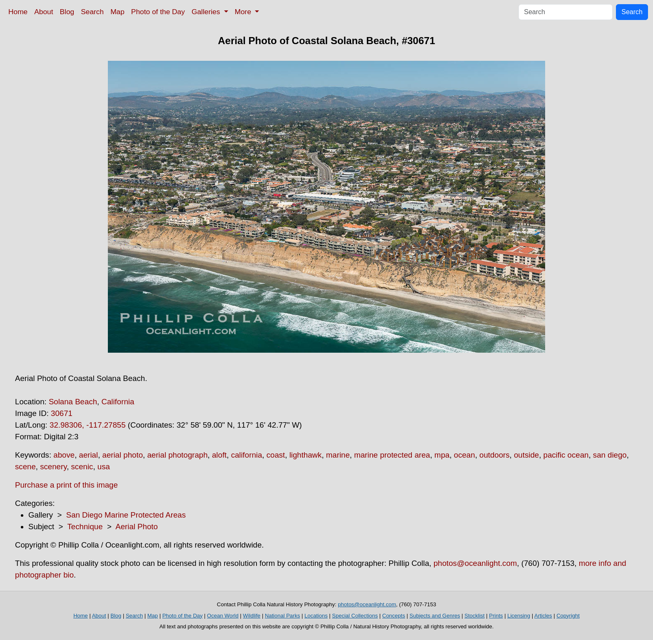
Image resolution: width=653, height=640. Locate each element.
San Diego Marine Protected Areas (126, 515)
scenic (82, 466)
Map (117, 11)
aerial (88, 455)
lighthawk (305, 455)
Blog (67, 11)
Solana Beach (73, 401)
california (246, 455)
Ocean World (223, 616)
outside (526, 455)
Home (17, 11)
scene (25, 466)
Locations (316, 616)
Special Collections (355, 616)
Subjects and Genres (434, 616)
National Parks (282, 616)
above (64, 455)
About (43, 11)
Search (92, 11)
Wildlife (251, 616)
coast (276, 455)
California (117, 401)
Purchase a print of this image (66, 485)
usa (103, 466)
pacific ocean (566, 455)
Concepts (393, 616)
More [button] (244, 11)
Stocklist (474, 616)
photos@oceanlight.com (475, 563)
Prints (496, 616)
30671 (61, 413)
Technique (85, 526)
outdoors (494, 455)
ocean (464, 455)
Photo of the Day (158, 11)
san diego (610, 455)
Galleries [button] (207, 11)
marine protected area (392, 455)
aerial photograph (177, 455)
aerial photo (122, 455)
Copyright (568, 616)
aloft (219, 455)
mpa (441, 455)
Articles (543, 616)
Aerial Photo (136, 526)
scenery (53, 466)
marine (338, 455)
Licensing (518, 616)
